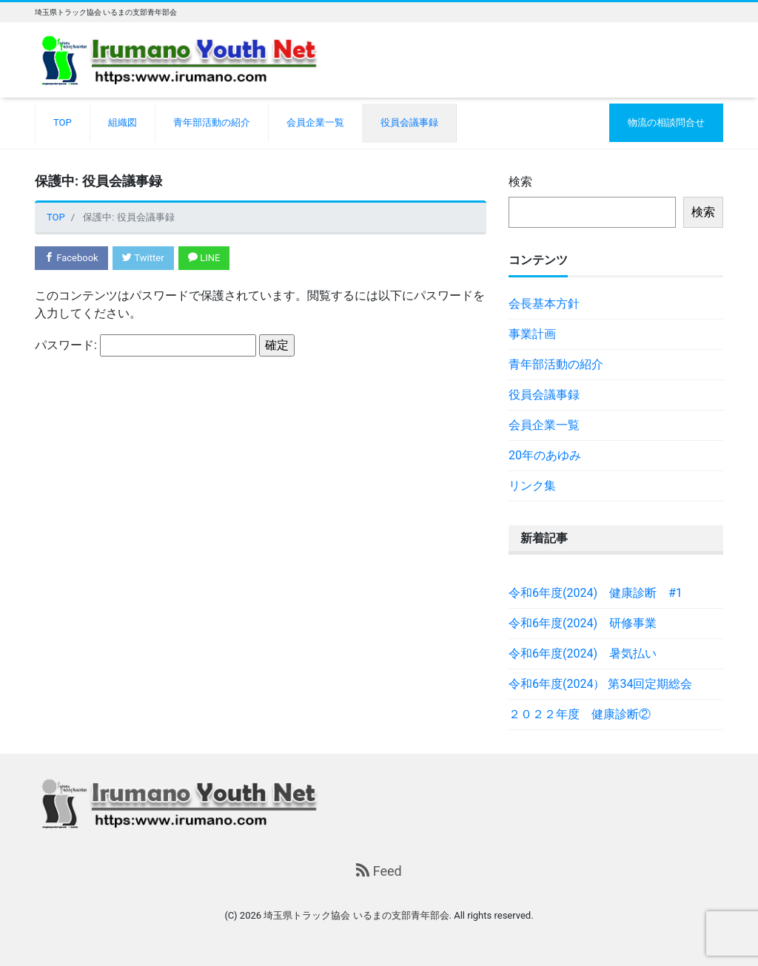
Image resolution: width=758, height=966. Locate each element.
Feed (378, 871)
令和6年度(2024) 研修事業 (583, 623)
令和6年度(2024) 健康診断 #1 (595, 593)
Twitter (143, 257)
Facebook (71, 257)
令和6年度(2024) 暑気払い (583, 653)
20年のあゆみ (545, 455)
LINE (204, 257)
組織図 (122, 122)
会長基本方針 (544, 304)
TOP (62, 122)
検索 (520, 182)
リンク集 (532, 486)
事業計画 (532, 334)
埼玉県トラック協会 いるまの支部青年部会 (356, 915)
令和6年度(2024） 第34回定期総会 (600, 684)
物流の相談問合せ (666, 122)
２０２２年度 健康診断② (580, 714)
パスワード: (145, 345)
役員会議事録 (409, 122)
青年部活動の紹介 (211, 122)
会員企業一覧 (315, 122)
